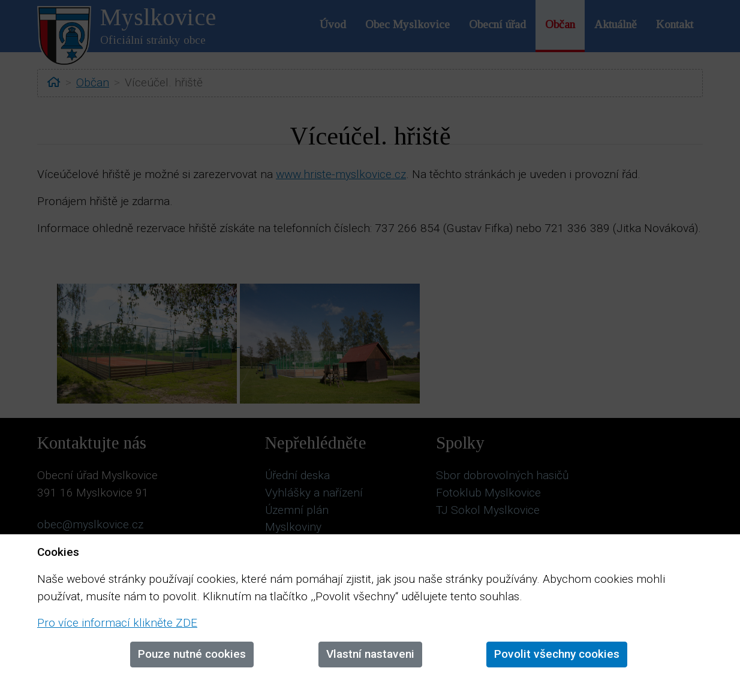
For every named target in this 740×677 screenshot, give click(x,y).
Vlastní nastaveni (370, 654)
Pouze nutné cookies (192, 654)
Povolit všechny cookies (556, 654)
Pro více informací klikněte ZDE (117, 623)
